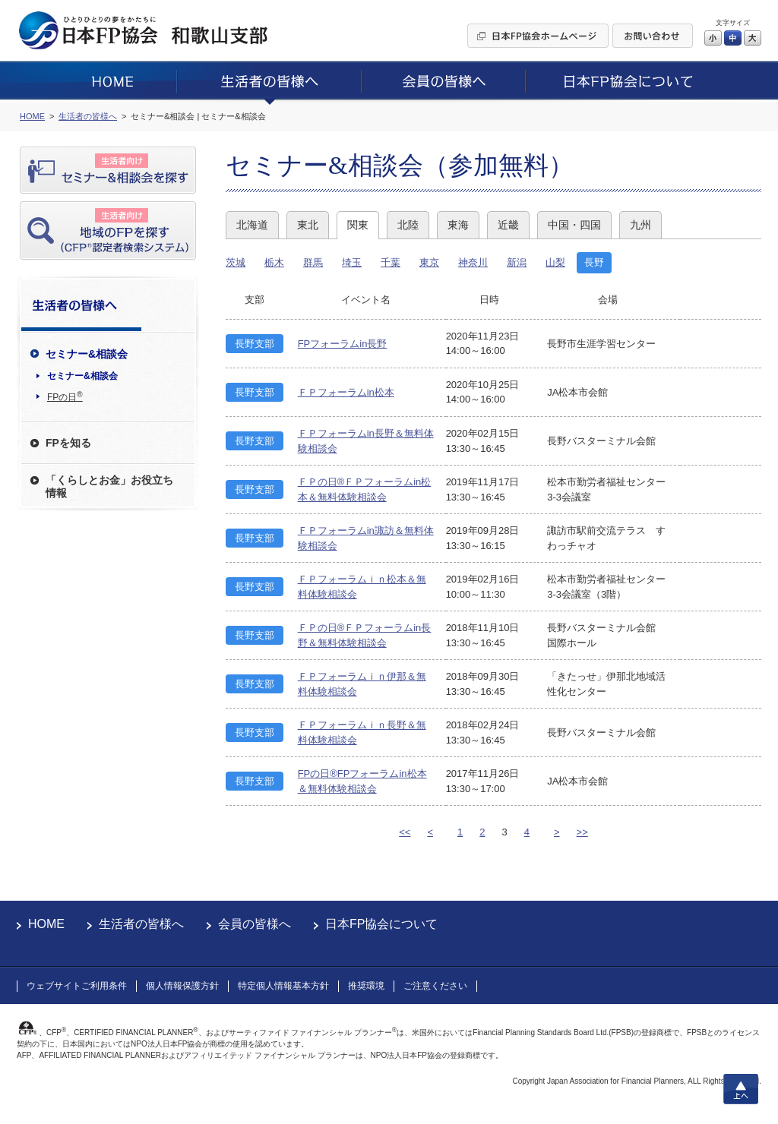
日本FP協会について (381, 923)
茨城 (235, 262)
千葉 (390, 262)
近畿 (508, 225)
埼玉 (352, 262)
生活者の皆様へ (141, 923)
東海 (458, 225)
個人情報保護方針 (182, 985)
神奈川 (473, 262)
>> (582, 832)
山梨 (555, 262)
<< (404, 832)
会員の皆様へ (254, 923)
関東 (357, 225)
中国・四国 (574, 225)
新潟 (517, 262)
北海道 (252, 225)
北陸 (408, 225)
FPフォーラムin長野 (342, 343)
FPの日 (65, 396)
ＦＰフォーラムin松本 (346, 392)
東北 (307, 225)
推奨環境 (366, 985)
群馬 (313, 262)
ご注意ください (435, 985)
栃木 (274, 262)
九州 (640, 225)
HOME (46, 923)
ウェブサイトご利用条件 (77, 985)
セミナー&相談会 (82, 376)
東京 (429, 262)
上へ (741, 1089)
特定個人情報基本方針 (283, 985)
